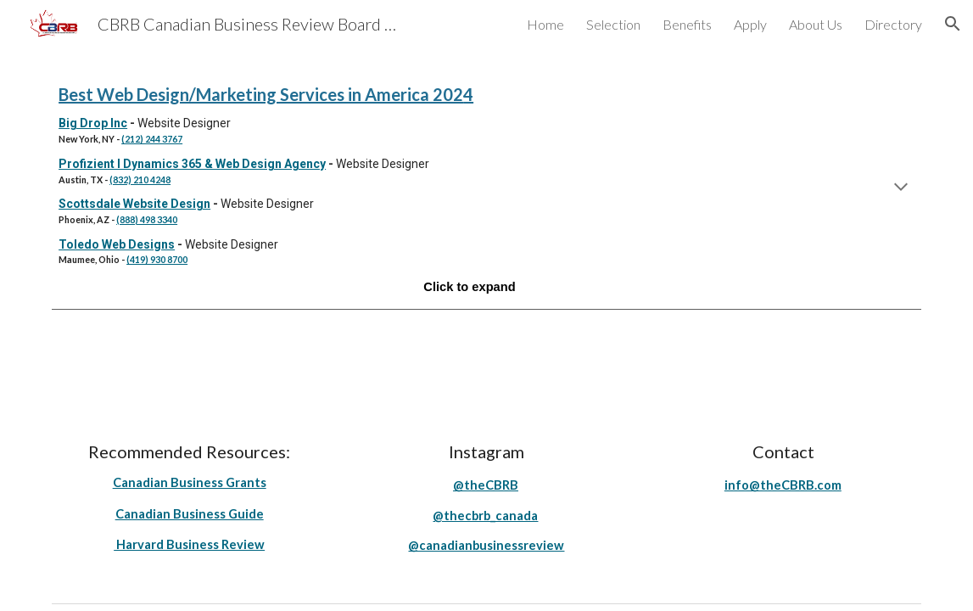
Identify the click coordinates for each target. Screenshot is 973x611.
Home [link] (545, 24)
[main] (486, 188)
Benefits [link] (687, 24)
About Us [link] (815, 24)
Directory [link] (893, 24)
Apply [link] (750, 24)
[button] (952, 23)
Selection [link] (613, 24)
